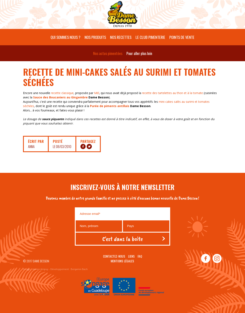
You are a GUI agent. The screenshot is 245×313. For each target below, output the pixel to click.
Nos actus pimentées (107, 53)
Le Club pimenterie (150, 37)
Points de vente (181, 37)
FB (83, 146)
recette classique (62, 93)
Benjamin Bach (79, 269)
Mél (96, 93)
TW (89, 146)
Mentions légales (122, 261)
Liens (131, 256)
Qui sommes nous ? (65, 37)
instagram (217, 258)
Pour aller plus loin (139, 53)
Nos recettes (120, 37)
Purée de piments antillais (109, 106)
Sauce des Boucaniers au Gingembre (60, 97)
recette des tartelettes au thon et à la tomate (172, 93)
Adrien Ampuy (40, 269)
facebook (205, 258)
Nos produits (95, 37)
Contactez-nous (114, 256)
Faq (140, 256)
